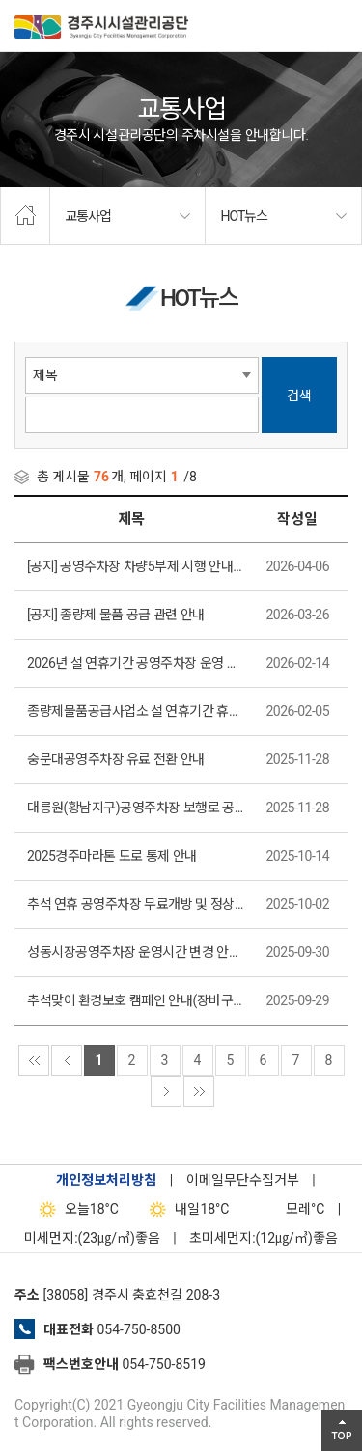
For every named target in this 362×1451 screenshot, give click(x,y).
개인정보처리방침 (106, 1180)
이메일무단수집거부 (242, 1180)
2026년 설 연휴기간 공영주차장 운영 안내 (136, 663)
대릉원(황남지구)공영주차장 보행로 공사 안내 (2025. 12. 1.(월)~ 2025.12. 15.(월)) (136, 807)
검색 (299, 395)
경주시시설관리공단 (101, 29)
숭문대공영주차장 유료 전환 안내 (116, 759)
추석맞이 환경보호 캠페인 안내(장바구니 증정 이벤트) (136, 1000)
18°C (75, 1209)
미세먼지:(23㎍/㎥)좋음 (92, 1238)
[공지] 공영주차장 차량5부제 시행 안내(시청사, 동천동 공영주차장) (136, 566)
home (25, 216)
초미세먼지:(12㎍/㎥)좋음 (263, 1238)
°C (288, 1209)
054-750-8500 (138, 1329)
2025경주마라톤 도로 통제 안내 (112, 855)
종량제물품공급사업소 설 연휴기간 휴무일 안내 (136, 711)
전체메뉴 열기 (338, 24)
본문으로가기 (43, 0)
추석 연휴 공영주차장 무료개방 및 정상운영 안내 (136, 904)
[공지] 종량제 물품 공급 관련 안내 (116, 614)
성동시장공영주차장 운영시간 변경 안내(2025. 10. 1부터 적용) (136, 952)
